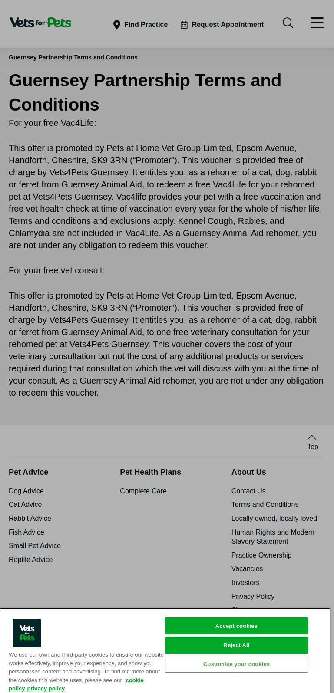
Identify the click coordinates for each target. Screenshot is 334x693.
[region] (165, 650)
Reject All (236, 645)
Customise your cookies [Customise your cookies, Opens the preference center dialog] (236, 664)
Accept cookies (236, 626)
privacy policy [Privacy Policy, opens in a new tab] (46, 688)
